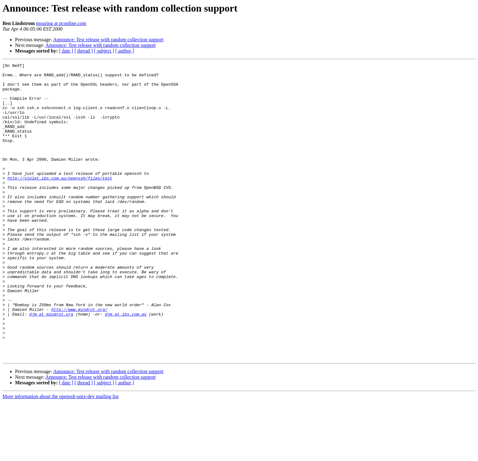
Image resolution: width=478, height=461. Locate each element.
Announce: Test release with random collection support (108, 39)
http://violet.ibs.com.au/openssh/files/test (60, 201)
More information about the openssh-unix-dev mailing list (61, 455)
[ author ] (124, 50)
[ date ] (66, 50)
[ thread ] (83, 50)
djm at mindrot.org (51, 364)
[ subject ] (104, 50)
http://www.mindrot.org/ (79, 359)
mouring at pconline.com (61, 23)
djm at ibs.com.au (126, 364)
